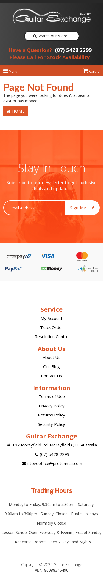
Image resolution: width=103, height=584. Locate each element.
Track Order (51, 327)
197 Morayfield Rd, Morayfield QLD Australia (51, 445)
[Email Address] (34, 207)
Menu (10, 71)
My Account (51, 318)
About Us (51, 357)
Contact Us (51, 376)
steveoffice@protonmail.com (51, 463)
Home (16, 111)
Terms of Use (51, 396)
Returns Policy (51, 415)
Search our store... (51, 36)
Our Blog (51, 366)
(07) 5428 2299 (50, 50)
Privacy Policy (52, 405)
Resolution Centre (52, 336)
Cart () (91, 71)
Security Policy (51, 424)
